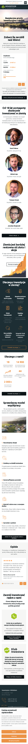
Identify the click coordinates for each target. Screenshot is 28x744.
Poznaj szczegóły (13, 264)
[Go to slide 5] (8, 583)
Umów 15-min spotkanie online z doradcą (14, 537)
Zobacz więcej (13, 235)
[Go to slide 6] (10, 583)
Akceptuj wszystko (14, 740)
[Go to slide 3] (5, 583)
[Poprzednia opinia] (21, 583)
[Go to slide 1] (2, 583)
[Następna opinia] (24, 583)
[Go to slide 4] (7, 583)
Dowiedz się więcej (13, 347)
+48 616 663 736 (12, 701)
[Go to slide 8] (13, 583)
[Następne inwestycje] (23, 84)
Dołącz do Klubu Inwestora (14, 677)
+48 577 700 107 (14, 3)
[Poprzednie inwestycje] (19, 84)
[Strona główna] (9, 6)
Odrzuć (14, 731)
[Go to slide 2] (4, 583)
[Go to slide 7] (11, 583)
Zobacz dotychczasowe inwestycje (13, 98)
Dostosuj (14, 736)
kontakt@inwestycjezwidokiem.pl (17, 706)
